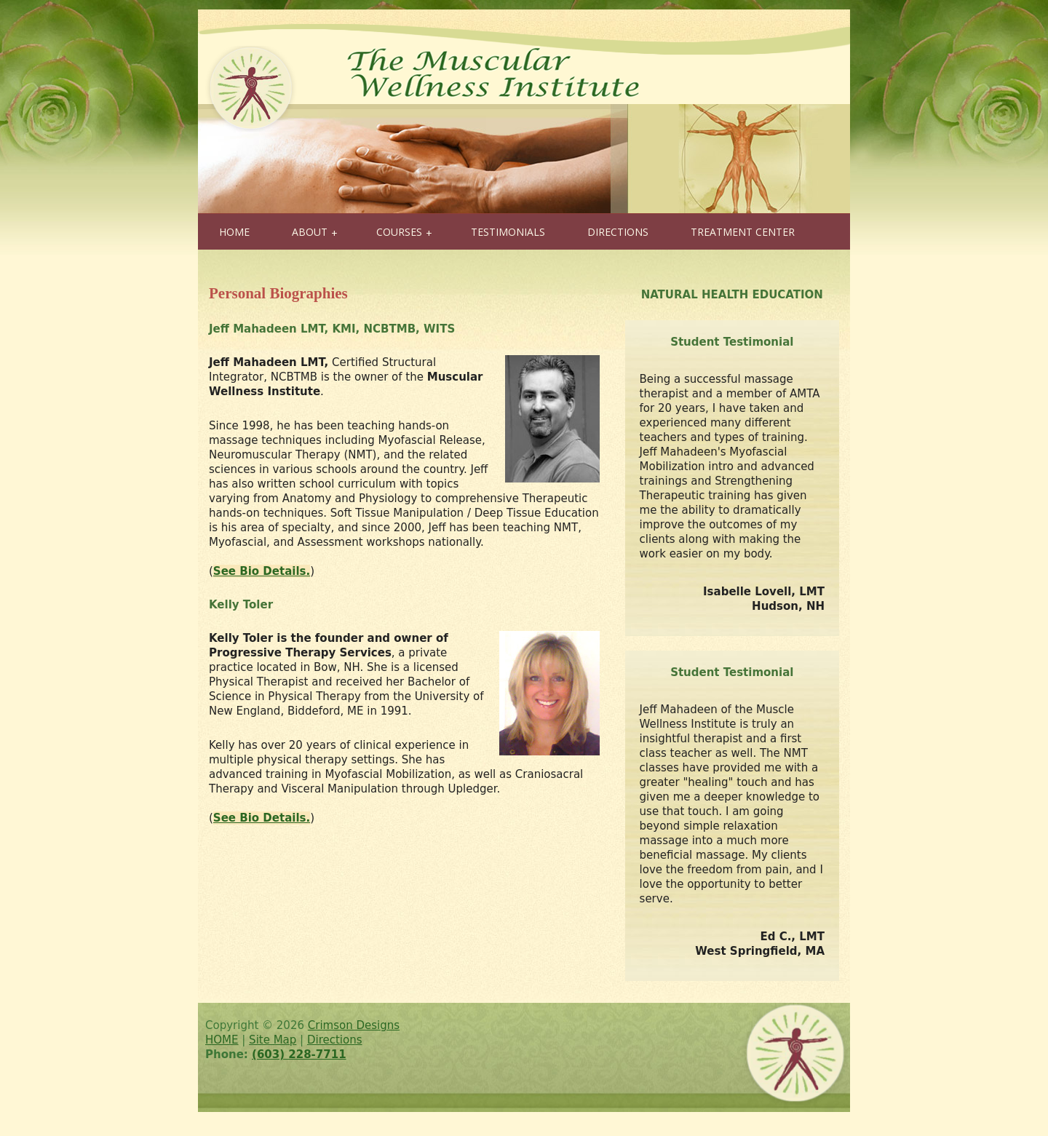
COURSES (404, 232)
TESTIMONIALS (508, 232)
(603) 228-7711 (299, 1054)
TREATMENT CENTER (743, 232)
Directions (334, 1039)
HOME (234, 232)
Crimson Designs (354, 1025)
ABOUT (315, 232)
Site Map (272, 1039)
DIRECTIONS (617, 232)
